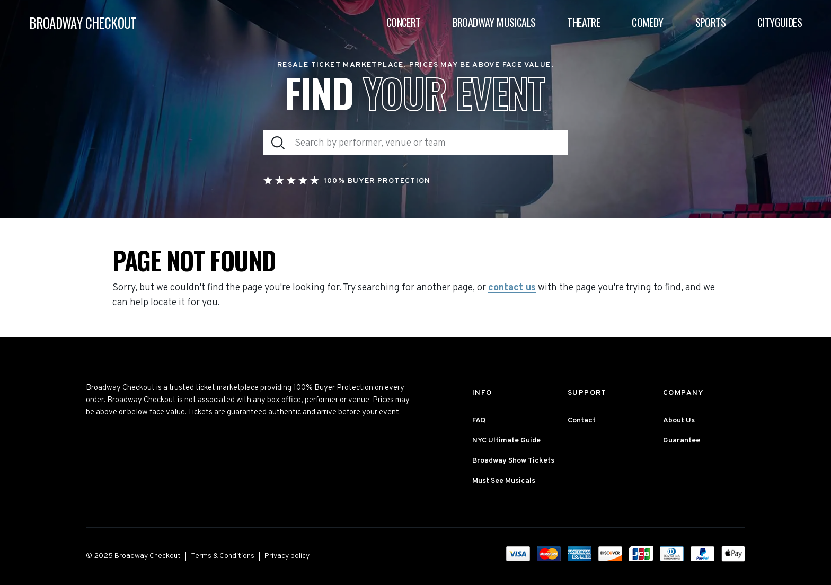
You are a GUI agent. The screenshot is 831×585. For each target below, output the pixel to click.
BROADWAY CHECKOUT (83, 22)
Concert (403, 22)
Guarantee (681, 440)
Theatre (583, 22)
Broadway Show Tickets (513, 460)
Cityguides (779, 22)
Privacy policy (287, 556)
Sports (710, 22)
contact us (512, 288)
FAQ (478, 420)
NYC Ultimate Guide (506, 440)
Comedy (647, 22)
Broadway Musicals (494, 22)
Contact (582, 420)
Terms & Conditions (222, 556)
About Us (679, 420)
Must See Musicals (503, 480)
